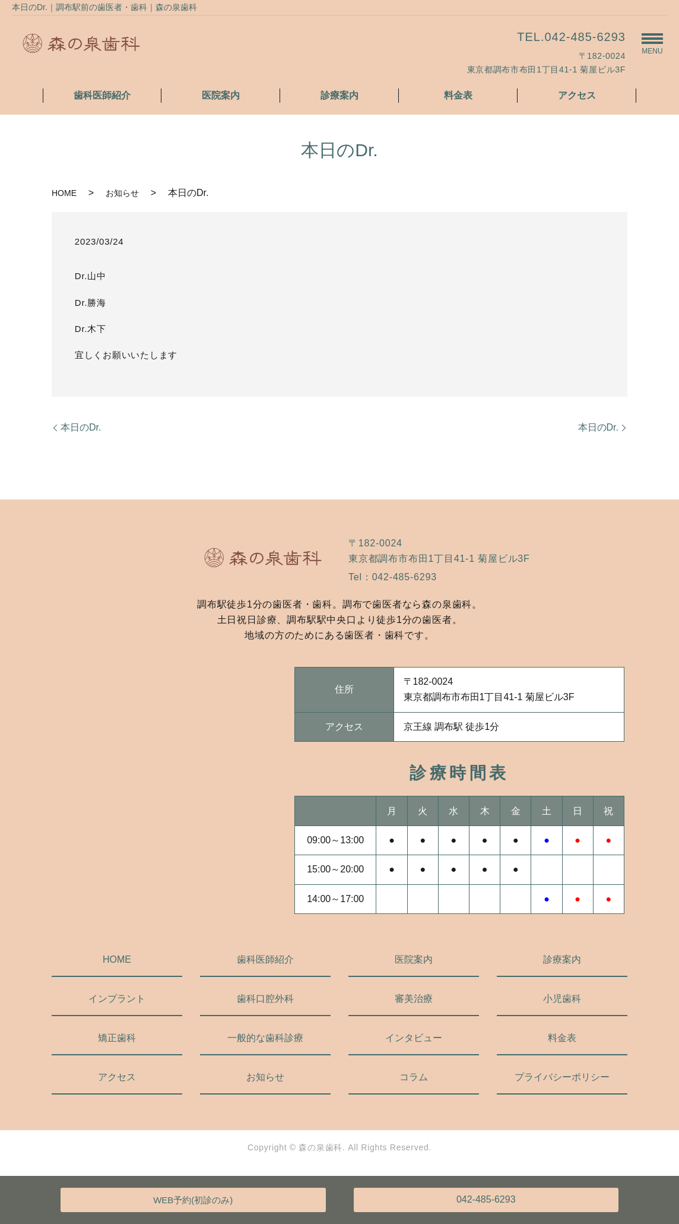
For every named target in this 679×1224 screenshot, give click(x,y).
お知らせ (122, 193)
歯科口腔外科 (265, 999)
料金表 (458, 95)
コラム (413, 1077)
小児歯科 (562, 999)
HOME (64, 193)
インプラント (116, 999)
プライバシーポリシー (562, 1077)
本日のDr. (81, 427)
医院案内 (221, 95)
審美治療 (414, 999)
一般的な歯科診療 (265, 1038)
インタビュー (413, 1038)
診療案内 (339, 95)
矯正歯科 (117, 1038)
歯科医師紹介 (102, 95)
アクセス (577, 95)
